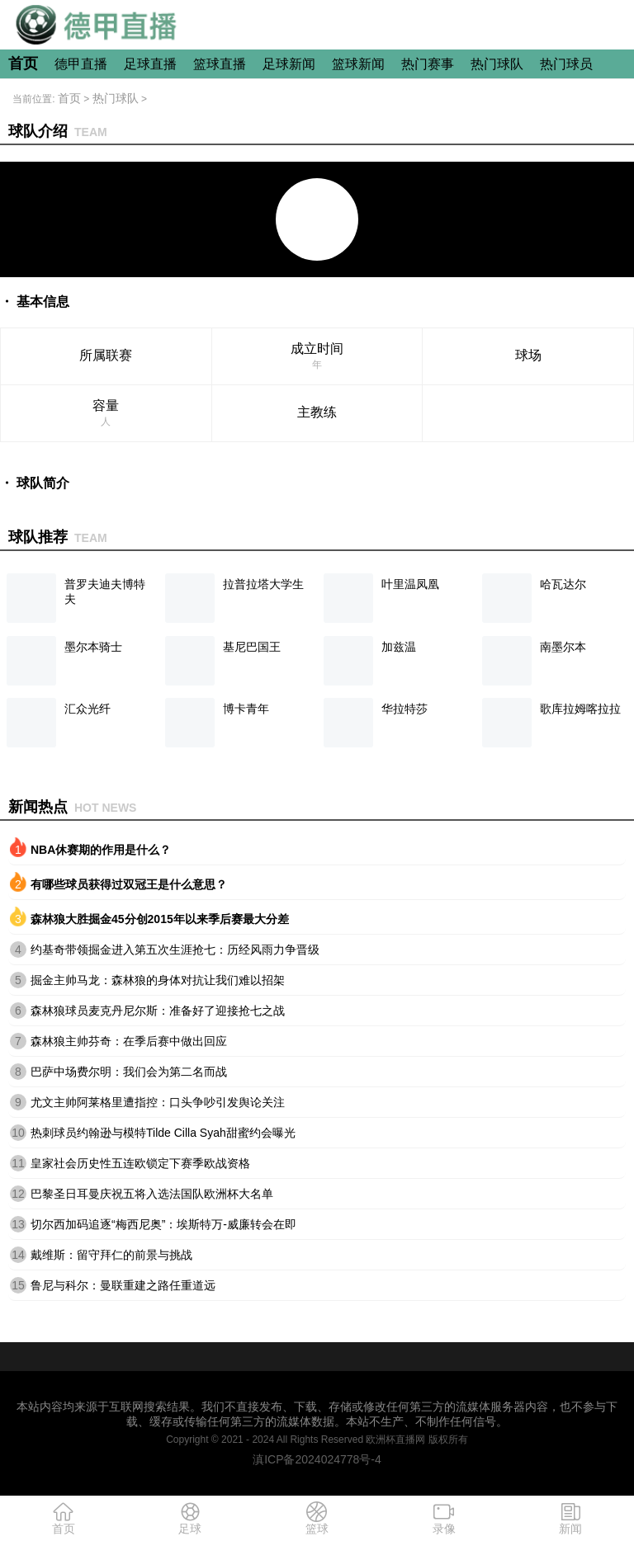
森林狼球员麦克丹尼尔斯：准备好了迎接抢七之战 (158, 1010)
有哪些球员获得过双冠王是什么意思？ (129, 884)
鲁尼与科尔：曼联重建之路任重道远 (123, 1285)
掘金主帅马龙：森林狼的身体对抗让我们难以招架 (158, 980)
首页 (23, 63)
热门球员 (566, 64)
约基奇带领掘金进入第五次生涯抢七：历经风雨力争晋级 (175, 949)
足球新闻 (289, 64)
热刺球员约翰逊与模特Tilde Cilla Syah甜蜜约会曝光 (163, 1132)
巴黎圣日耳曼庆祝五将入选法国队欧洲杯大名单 (152, 1193)
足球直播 (150, 64)
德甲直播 (80, 64)
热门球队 (497, 64)
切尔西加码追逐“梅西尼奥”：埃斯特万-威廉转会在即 (163, 1224)
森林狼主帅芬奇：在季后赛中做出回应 (129, 1041)
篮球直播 (219, 64)
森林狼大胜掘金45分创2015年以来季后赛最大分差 (160, 919)
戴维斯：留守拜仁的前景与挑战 (111, 1254)
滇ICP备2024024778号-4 (317, 1459)
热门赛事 (427, 64)
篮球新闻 (358, 64)
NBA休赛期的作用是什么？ (101, 849)
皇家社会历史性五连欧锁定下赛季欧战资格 (140, 1163)
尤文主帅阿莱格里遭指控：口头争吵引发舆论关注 (158, 1102)
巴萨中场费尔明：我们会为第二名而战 (129, 1071)
